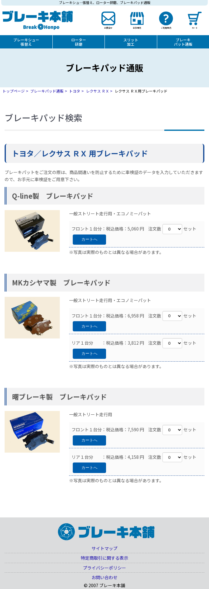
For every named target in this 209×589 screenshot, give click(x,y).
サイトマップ (104, 548)
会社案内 (137, 27)
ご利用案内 (166, 27)
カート (194, 27)
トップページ (13, 90)
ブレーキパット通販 (183, 41)
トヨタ (74, 90)
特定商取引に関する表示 (104, 558)
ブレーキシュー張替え (26, 41)
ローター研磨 (78, 41)
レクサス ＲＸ (97, 90)
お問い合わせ (104, 577)
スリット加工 (130, 41)
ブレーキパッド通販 (47, 90)
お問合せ (108, 27)
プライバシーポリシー (104, 568)
